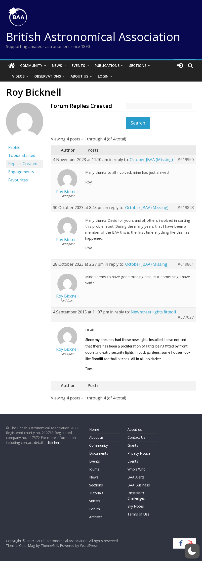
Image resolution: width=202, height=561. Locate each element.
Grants (132, 445)
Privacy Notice (139, 453)
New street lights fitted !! (153, 312)
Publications (107, 65)
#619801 (185, 264)
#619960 (185, 159)
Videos (18, 76)
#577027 (185, 317)
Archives (96, 517)
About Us (79, 76)
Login (103, 76)
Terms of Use (138, 514)
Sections (137, 65)
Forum (94, 509)
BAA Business (138, 485)
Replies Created (22, 163)
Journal (94, 469)
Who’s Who (136, 469)
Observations (47, 76)
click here (53, 442)
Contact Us (136, 437)
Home (94, 429)
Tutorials (96, 493)
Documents (98, 453)
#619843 (185, 207)
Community (31, 65)
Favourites (18, 180)
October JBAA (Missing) (151, 159)
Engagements (21, 171)
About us (96, 437)
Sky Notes (135, 506)
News (57, 65)
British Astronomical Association (93, 36)
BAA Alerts (136, 477)
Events (78, 65)
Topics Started (21, 155)
